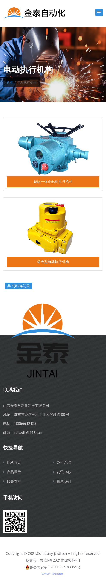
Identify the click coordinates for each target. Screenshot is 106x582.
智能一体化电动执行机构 (53, 182)
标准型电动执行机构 (53, 262)
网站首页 (14, 462)
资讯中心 (64, 472)
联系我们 (64, 481)
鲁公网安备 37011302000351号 (53, 567)
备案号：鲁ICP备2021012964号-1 (53, 560)
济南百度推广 (58, 573)
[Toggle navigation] (99, 12)
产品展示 (14, 472)
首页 (10, 82)
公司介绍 (64, 462)
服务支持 (14, 481)
